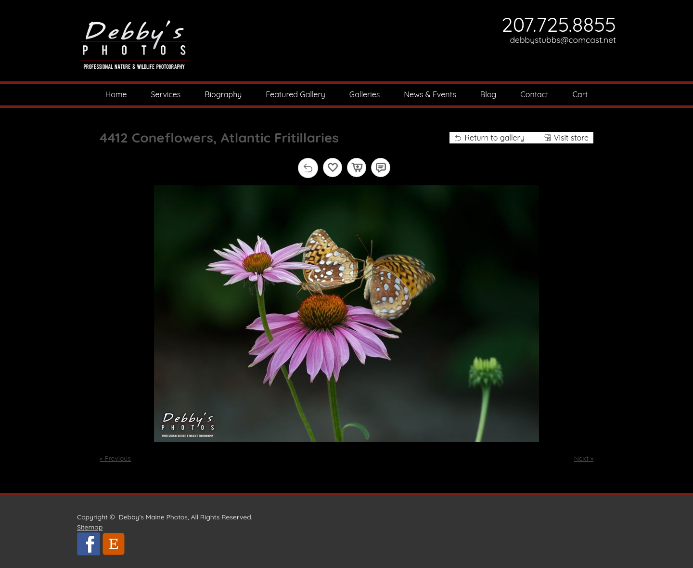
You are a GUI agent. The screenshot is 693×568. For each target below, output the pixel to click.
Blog (488, 94)
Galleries (364, 94)
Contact (534, 94)
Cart (580, 94)
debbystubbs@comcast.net (563, 39)
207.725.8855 (558, 24)
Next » (583, 458)
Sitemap (90, 527)
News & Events (430, 94)
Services (166, 94)
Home (116, 94)
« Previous (115, 458)
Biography (223, 94)
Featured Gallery (295, 94)
